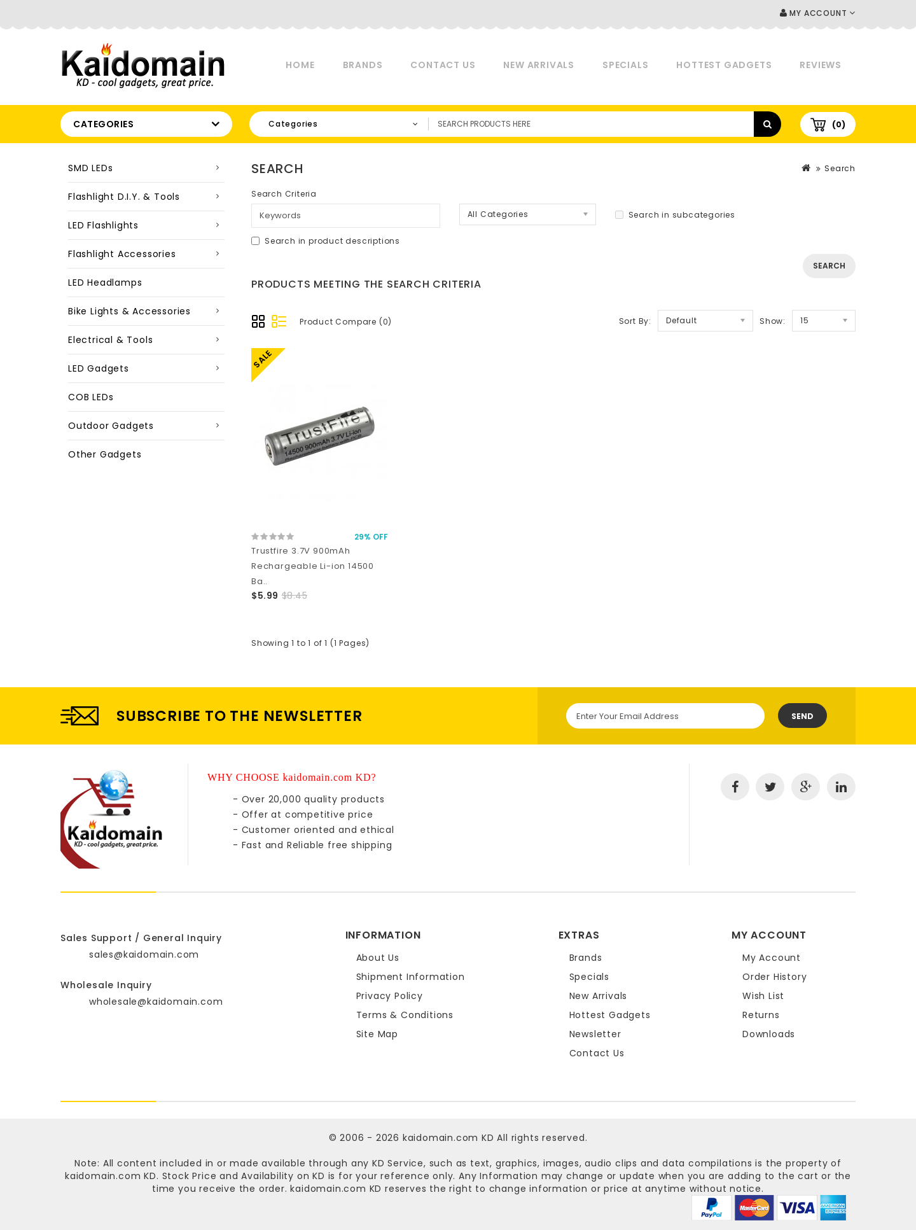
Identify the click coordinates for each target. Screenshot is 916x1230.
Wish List (763, 995)
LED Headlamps (105, 282)
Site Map (377, 1034)
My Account (771, 957)
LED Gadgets (98, 368)
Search (840, 168)
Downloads (768, 1034)
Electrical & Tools (110, 339)
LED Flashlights (103, 225)
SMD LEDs (90, 168)
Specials (625, 65)
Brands (363, 65)
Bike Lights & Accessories (129, 311)
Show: (773, 321)
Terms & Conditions (405, 1015)
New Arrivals (538, 65)
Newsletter (595, 1034)
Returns (761, 1015)
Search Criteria (284, 193)
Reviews (821, 65)
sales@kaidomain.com (144, 954)
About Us (377, 957)
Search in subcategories (675, 214)
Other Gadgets (104, 454)
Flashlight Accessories (122, 254)
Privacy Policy (389, 995)
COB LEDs (90, 397)
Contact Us (442, 65)
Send (802, 716)
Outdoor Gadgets (111, 425)
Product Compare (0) (346, 321)
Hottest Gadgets (724, 65)
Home (300, 65)
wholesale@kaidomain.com (156, 1001)
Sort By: (635, 321)
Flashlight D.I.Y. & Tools (124, 196)
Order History (774, 976)
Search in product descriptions (325, 240)
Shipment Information (410, 976)
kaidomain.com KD (448, 1137)
